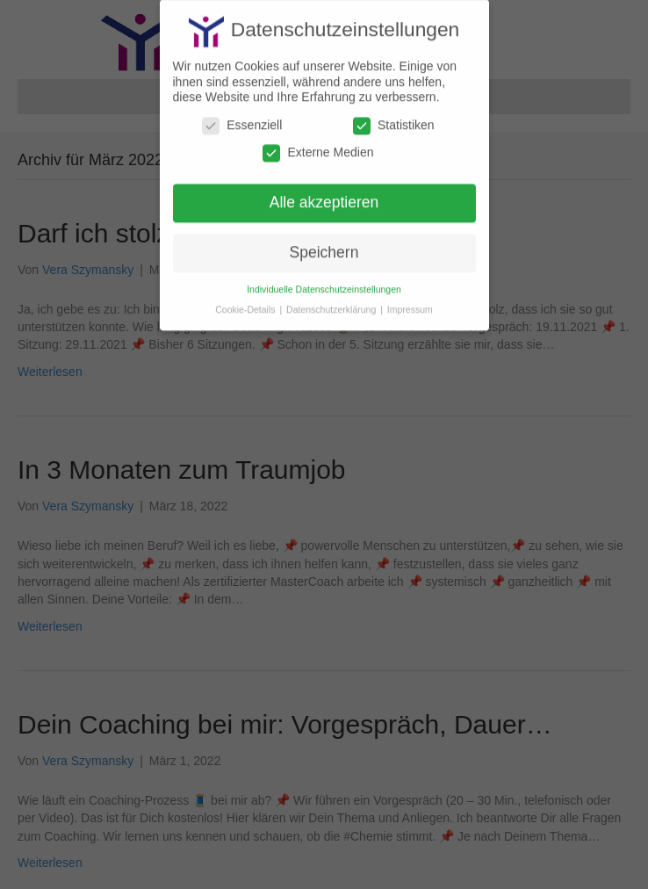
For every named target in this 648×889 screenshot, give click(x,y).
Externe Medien (318, 145)
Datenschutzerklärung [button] (332, 301)
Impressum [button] (410, 301)
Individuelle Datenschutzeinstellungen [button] (324, 281)
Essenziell (242, 118)
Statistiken (394, 118)
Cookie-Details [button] (246, 301)
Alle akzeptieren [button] (324, 195)
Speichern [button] (324, 245)
